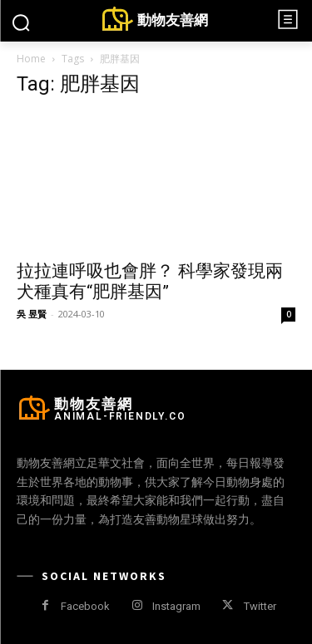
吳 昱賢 (32, 313)
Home (31, 59)
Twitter (260, 606)
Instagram (176, 606)
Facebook (85, 606)
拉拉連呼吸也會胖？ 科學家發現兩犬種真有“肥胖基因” (150, 281)
